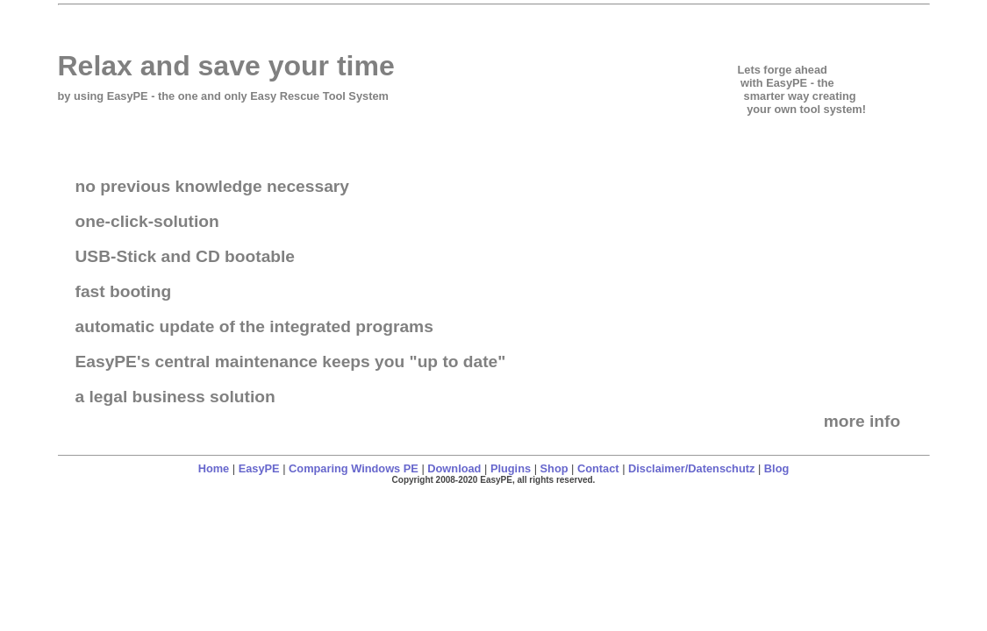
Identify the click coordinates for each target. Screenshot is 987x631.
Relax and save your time (226, 66)
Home (214, 468)
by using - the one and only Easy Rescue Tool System (223, 96)
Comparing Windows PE (353, 468)
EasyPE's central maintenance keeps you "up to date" (290, 361)
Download (454, 468)
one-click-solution (147, 221)
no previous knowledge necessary (212, 186)
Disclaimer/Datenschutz (691, 468)
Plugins (510, 468)
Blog (776, 468)
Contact (598, 468)
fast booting (123, 291)
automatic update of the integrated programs (254, 326)
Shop (554, 468)
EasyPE (259, 468)
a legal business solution (175, 396)
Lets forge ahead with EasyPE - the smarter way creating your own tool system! (802, 89)
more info (864, 421)
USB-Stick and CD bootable (185, 256)
